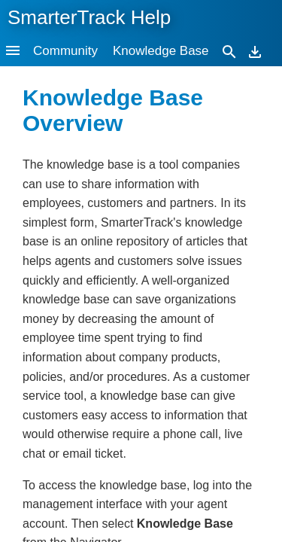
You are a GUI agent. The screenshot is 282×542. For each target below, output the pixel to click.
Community (65, 51)
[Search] (229, 50)
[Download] (255, 50)
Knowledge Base (161, 51)
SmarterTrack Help (89, 17)
